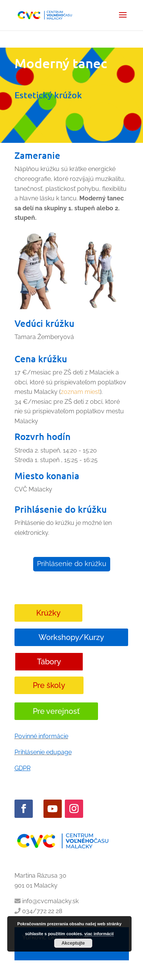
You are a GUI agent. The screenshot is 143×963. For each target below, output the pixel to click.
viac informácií (99, 933)
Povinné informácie (41, 736)
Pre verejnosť (56, 711)
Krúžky (48, 612)
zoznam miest (80, 391)
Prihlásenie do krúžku (71, 564)
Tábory (49, 661)
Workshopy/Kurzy (71, 637)
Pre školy (49, 685)
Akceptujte (73, 943)
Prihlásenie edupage (43, 752)
